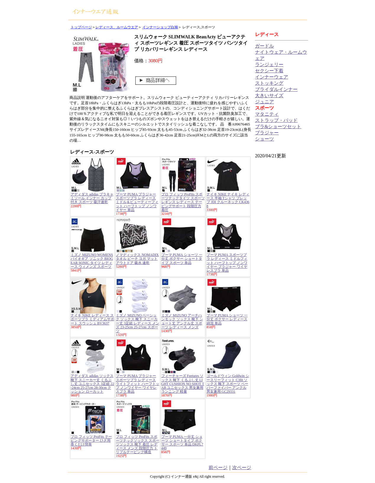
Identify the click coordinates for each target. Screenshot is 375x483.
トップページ (81, 27)
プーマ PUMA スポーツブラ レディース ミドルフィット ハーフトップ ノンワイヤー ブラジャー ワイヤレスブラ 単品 (227, 262)
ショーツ (264, 138)
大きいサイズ (269, 95)
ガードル (264, 45)
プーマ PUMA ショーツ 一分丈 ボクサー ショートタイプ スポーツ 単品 (181, 259)
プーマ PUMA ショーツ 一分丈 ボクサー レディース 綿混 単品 (227, 319)
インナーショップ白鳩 (160, 27)
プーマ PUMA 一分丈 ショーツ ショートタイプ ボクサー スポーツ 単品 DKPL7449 (182, 443)
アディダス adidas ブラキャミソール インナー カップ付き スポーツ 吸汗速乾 (92, 198)
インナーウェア (271, 76)
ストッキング (269, 83)
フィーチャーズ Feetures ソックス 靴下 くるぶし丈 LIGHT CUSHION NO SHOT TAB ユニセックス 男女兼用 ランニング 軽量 (182, 384)
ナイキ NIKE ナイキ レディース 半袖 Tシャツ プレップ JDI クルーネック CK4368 (228, 200)
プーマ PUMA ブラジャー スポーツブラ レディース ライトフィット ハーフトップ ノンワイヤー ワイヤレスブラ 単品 (137, 384)
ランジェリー (269, 64)
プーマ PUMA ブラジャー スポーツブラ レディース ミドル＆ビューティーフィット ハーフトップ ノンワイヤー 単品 (137, 202)
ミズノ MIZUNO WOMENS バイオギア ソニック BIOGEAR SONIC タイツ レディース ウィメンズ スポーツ (92, 261)
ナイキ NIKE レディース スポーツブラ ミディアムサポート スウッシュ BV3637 (92, 319)
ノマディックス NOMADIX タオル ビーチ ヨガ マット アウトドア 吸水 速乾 (137, 259)
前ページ (218, 467)
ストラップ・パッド (276, 120)
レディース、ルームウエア (116, 27)
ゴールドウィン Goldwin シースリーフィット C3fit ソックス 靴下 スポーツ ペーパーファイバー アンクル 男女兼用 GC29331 (228, 384)
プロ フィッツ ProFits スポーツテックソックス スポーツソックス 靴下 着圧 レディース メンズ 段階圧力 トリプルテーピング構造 (137, 444)
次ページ (241, 467)
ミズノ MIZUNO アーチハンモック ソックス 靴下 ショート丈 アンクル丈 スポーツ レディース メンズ (182, 321)
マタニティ (267, 114)
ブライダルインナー (276, 89)
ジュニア (264, 101)
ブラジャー (267, 132)
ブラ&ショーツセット (278, 126)
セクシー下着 (269, 70)
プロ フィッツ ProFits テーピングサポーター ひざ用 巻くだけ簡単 (91, 440)
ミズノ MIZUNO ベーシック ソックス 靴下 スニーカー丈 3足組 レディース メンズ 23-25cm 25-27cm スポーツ (137, 323)
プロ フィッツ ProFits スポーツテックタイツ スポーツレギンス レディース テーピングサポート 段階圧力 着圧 (183, 202)
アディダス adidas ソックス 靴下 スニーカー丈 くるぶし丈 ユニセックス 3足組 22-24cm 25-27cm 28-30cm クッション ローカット (92, 384)
